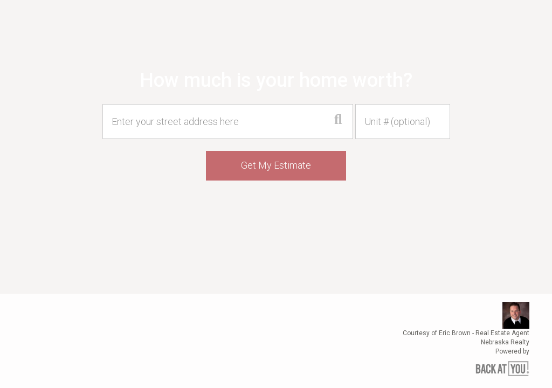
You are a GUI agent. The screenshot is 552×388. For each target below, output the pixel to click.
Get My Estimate (276, 165)
